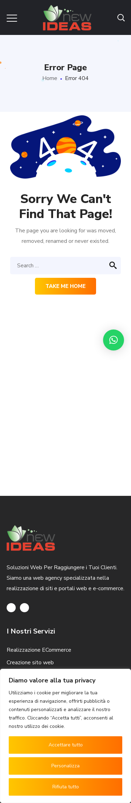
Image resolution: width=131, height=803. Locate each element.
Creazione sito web (30, 662)
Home (49, 78)
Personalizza (65, 765)
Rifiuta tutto (65, 786)
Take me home (65, 286)
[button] (113, 340)
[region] (65, 736)
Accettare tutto (66, 744)
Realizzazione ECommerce (39, 650)
